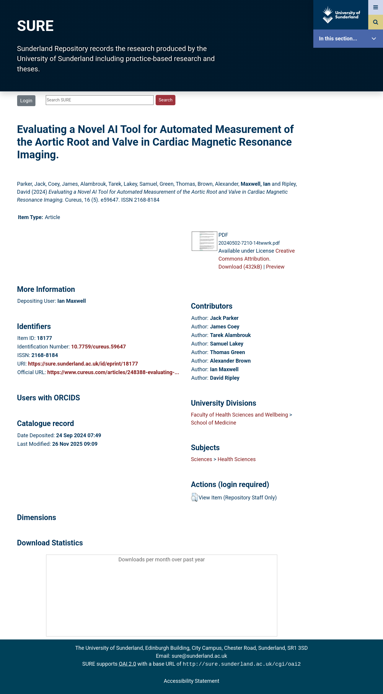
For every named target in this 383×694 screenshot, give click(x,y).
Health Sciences (237, 459)
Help (349, 206)
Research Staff (349, 188)
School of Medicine (213, 423)
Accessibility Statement (191, 680)
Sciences (201, 459)
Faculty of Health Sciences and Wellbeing (239, 415)
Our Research (349, 76)
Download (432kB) (240, 267)
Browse (349, 113)
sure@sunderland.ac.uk (199, 656)
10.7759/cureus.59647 (98, 346)
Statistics (349, 169)
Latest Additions (349, 150)
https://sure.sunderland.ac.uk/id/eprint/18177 (83, 364)
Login (26, 100)
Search (349, 132)
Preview (275, 267)
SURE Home (349, 57)
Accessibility (349, 225)
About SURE (349, 94)
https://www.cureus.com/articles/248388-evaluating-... (113, 372)
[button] (194, 497)
